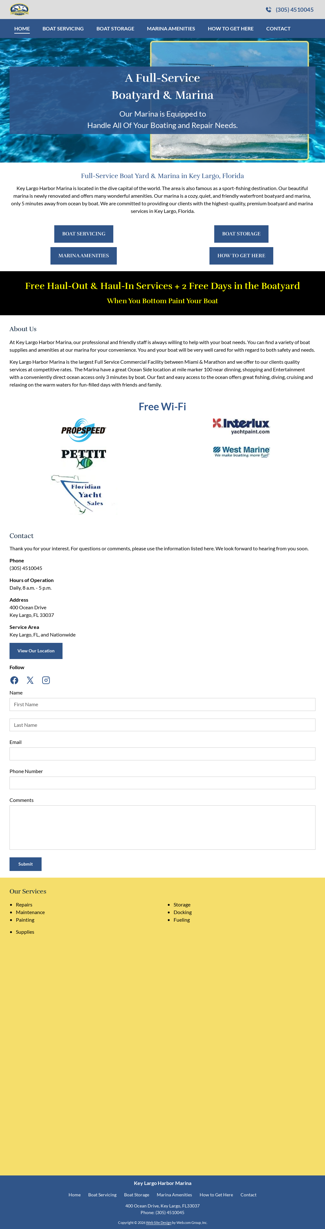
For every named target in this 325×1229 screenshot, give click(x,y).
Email (16, 742)
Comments (22, 800)
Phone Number (26, 771)
